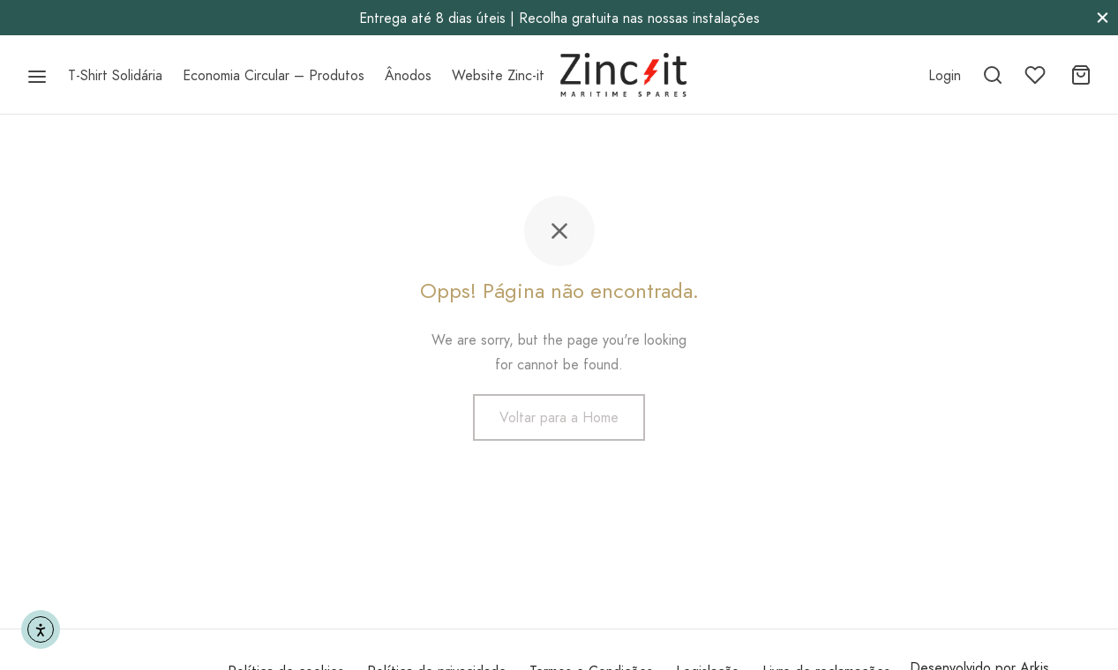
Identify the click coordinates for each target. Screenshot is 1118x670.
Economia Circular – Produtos (273, 75)
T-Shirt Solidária (115, 75)
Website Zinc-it (498, 75)
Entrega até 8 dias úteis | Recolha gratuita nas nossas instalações (559, 18)
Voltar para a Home (559, 417)
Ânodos (408, 75)
